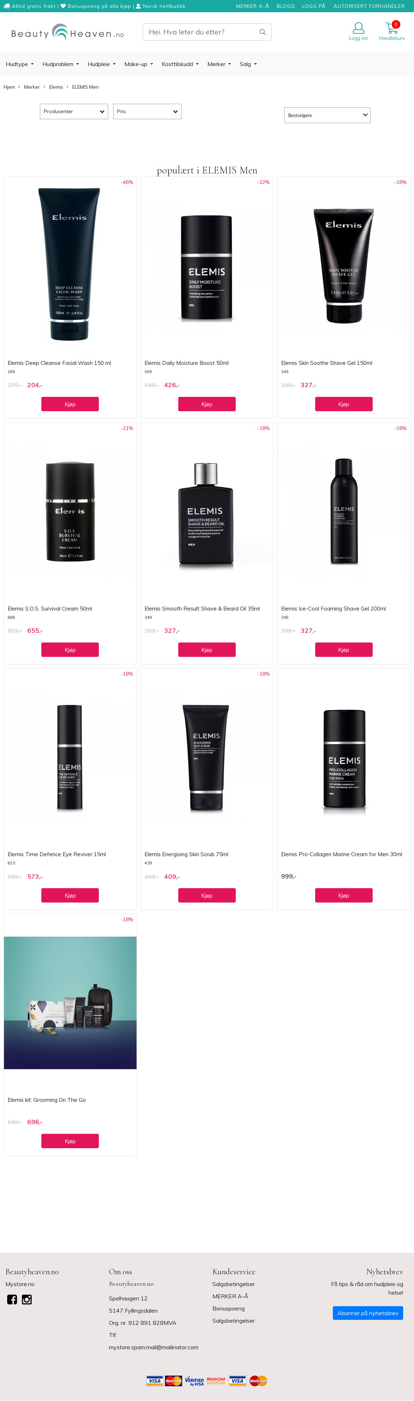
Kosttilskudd (178, 64)
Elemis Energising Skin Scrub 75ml (186, 854)
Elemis (53, 87)
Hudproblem (58, 64)
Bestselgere (300, 115)
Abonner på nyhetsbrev (368, 1313)
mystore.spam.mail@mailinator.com (153, 1347)
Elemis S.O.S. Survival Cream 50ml (50, 608)
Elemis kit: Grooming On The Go (47, 1099)
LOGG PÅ (314, 6)
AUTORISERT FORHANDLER (369, 6)
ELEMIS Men (82, 87)
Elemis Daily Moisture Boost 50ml (186, 362)
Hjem (9, 87)
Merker (217, 64)
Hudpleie (99, 64)
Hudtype (17, 64)
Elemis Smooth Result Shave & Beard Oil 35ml (202, 608)
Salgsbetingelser (233, 1284)
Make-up (136, 64)
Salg (246, 64)
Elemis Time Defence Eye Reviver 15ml (57, 854)
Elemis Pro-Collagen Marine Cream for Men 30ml (341, 854)
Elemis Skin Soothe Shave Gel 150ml (326, 362)
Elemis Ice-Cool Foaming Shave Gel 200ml (333, 608)
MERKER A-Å (253, 6)
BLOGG (286, 6)
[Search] (207, 32)
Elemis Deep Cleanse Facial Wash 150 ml (59, 362)
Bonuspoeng (228, 1308)
